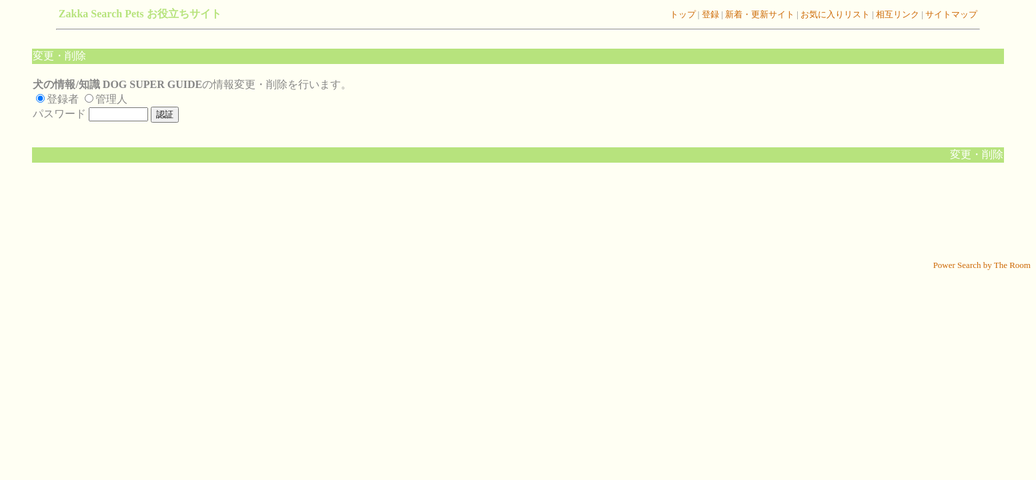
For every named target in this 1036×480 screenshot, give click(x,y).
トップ (683, 14)
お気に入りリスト (834, 14)
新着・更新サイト (759, 14)
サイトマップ (950, 14)
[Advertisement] (518, 218)
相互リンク (898, 14)
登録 (708, 14)
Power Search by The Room (982, 265)
